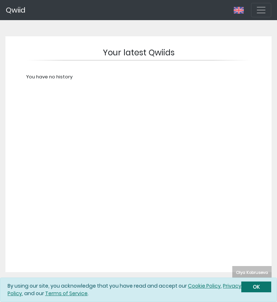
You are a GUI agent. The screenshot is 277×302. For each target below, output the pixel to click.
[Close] (256, 287)
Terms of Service (66, 293)
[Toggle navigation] (261, 10)
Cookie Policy (204, 285)
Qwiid (15, 10)
